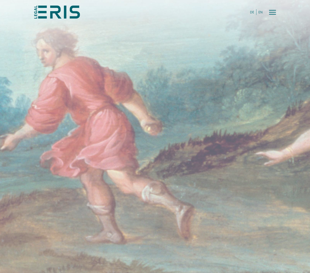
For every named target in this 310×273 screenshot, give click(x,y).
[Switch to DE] (252, 12)
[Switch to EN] (260, 12)
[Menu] (271, 12)
